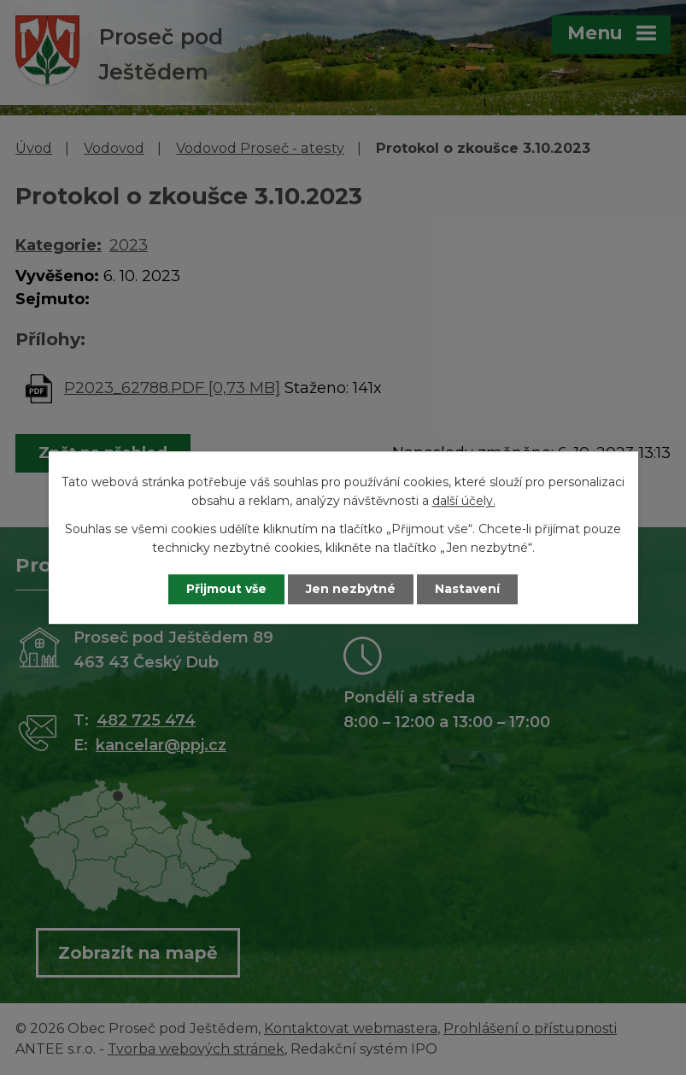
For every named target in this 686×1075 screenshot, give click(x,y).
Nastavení (467, 588)
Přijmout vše (226, 588)
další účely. (463, 501)
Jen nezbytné (351, 588)
